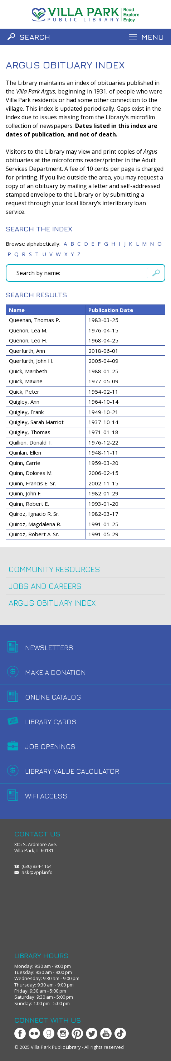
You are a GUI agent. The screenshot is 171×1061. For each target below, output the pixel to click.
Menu (152, 37)
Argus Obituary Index (52, 603)
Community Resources (54, 569)
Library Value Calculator (72, 771)
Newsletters (49, 647)
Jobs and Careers (45, 586)
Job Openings (50, 746)
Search (34, 37)
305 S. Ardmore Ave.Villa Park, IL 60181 (35, 847)
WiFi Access (46, 796)
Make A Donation (55, 672)
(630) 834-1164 (36, 866)
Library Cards (51, 721)
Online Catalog (53, 697)
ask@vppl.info (37, 872)
